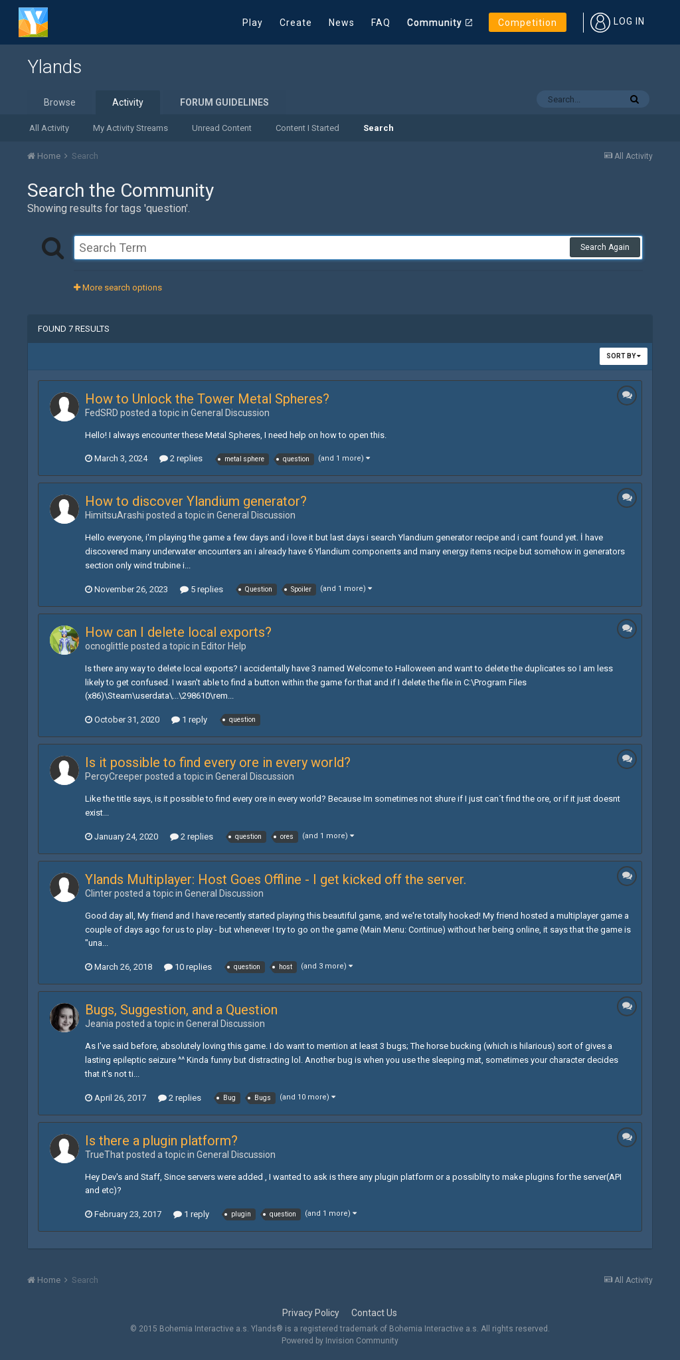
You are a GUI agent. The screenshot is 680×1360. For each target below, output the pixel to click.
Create (296, 22)
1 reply (189, 720)
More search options (118, 287)
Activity (127, 102)
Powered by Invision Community (340, 1340)
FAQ (380, 22)
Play (252, 22)
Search (378, 128)
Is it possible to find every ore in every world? (218, 762)
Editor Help (223, 646)
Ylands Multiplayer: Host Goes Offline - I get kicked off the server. (275, 879)
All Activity (49, 128)
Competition (527, 22)
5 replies (201, 589)
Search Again (605, 247)
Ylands (54, 67)
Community (434, 22)
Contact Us (374, 1312)
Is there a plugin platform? (161, 1141)
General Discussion (230, 412)
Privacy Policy (310, 1312)
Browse (60, 102)
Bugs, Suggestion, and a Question (181, 1010)
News (342, 22)
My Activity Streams (130, 128)
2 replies (181, 458)
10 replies (188, 967)
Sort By (623, 356)
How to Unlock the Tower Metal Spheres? (207, 399)
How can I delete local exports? (178, 632)
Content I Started (307, 128)
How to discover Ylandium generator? (196, 501)
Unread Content (222, 128)
